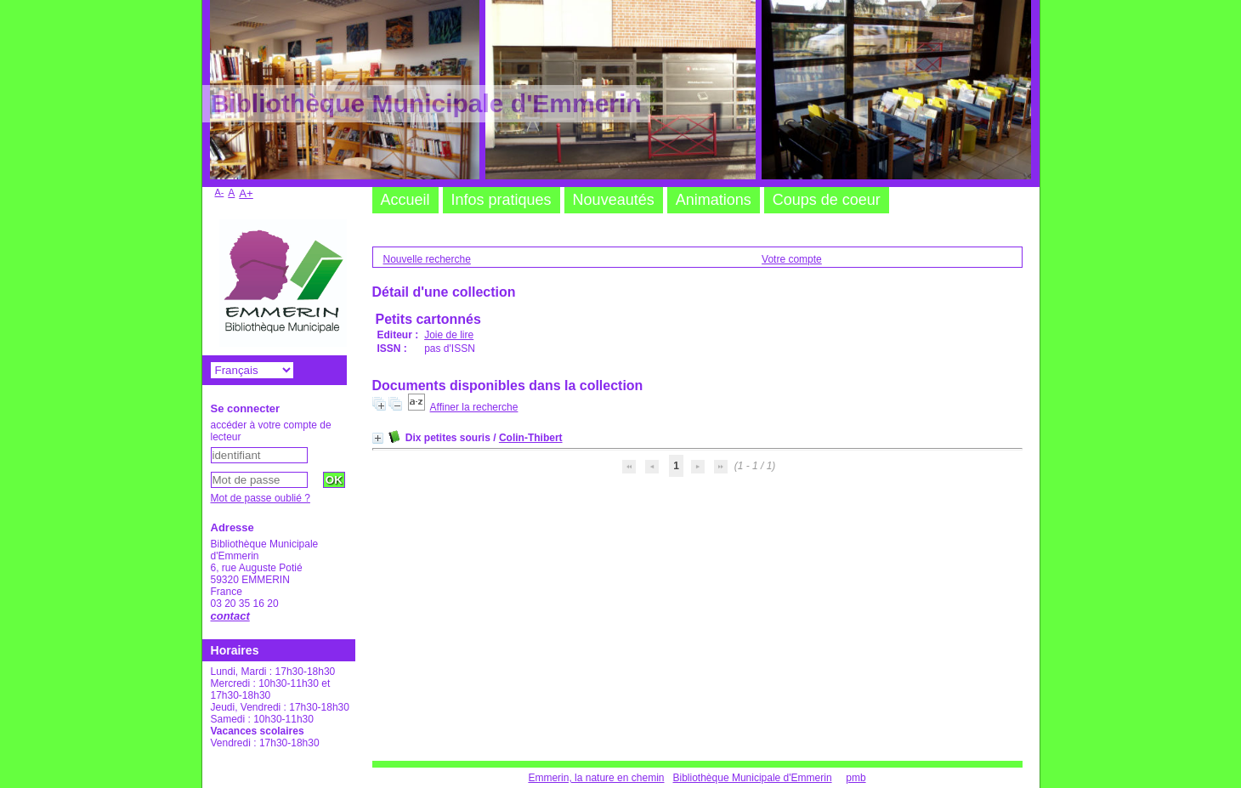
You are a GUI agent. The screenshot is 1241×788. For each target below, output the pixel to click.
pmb (855, 778)
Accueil (405, 199)
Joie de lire (448, 335)
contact (230, 615)
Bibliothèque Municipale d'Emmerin (752, 778)
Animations (713, 199)
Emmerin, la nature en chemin (596, 778)
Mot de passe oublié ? (260, 498)
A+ (246, 193)
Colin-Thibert (531, 438)
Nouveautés (613, 199)
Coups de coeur (827, 199)
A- (219, 192)
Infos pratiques (501, 199)
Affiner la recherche (474, 407)
